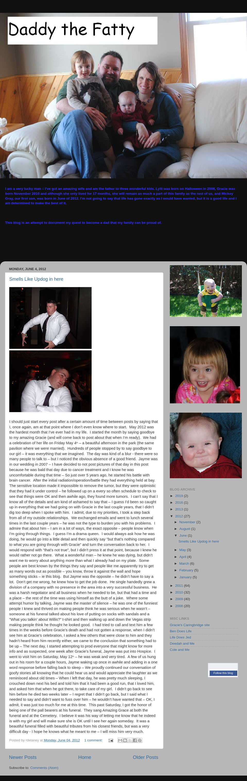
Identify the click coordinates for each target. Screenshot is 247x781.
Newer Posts (23, 757)
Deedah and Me (182, 643)
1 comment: (93, 740)
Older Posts (145, 757)
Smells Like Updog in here (36, 279)
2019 (179, 496)
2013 (179, 509)
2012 (179, 516)
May (183, 550)
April (183, 557)
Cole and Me (180, 650)
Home (84, 757)
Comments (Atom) (44, 768)
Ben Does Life (181, 631)
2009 (179, 599)
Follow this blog (223, 672)
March (184, 563)
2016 (179, 502)
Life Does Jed (180, 637)
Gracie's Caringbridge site (190, 625)
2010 (179, 592)
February (186, 570)
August (185, 529)
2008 (179, 606)
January (186, 577)
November (187, 522)
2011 (179, 586)
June (183, 535)
